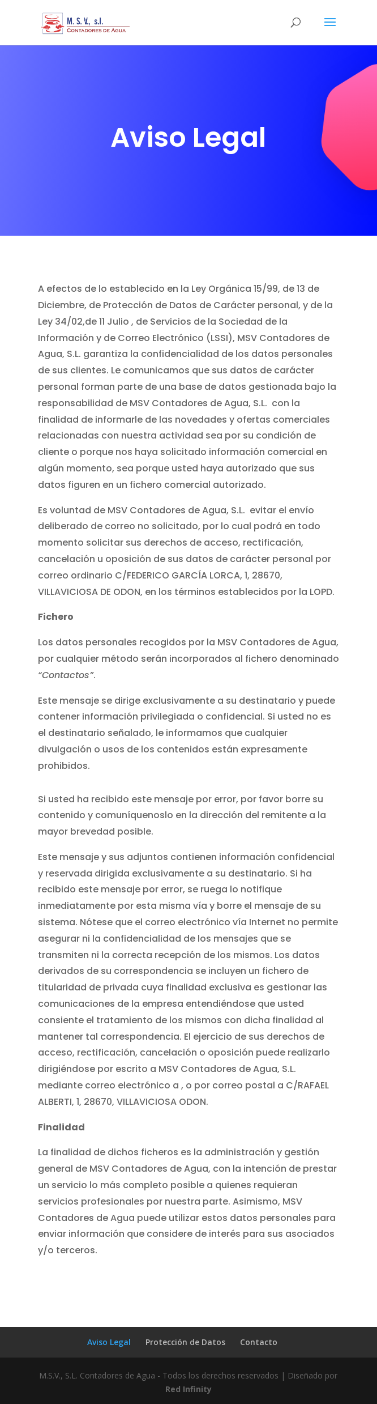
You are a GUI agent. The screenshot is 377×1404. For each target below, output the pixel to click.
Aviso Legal (109, 1342)
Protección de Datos (185, 1342)
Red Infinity (188, 1389)
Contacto (258, 1342)
